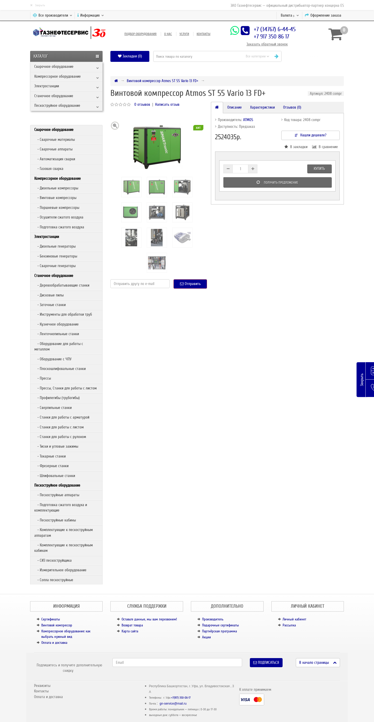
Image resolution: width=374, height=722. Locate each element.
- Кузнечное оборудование (56, 324)
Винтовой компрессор (56, 625)
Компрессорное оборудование (57, 76)
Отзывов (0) (292, 107)
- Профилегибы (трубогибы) (57, 397)
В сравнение (325, 146)
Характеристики (262, 107)
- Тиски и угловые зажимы (56, 446)
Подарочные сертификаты (220, 625)
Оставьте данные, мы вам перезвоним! (149, 619)
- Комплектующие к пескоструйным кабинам (63, 548)
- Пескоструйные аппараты (56, 495)
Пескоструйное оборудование (57, 105)
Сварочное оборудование (54, 66)
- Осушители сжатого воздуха (58, 217)
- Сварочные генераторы (55, 265)
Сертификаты (50, 619)
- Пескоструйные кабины (55, 520)
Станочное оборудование (53, 96)
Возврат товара (132, 625)
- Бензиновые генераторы (55, 256)
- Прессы (42, 378)
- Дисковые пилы (49, 295)
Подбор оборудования (140, 34)
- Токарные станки (50, 456)
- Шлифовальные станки (54, 475)
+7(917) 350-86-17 (181, 698)
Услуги (184, 34)
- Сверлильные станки (53, 407)
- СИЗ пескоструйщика (53, 560)
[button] (314, 56)
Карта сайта (130, 631)
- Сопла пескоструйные (53, 580)
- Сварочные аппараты (53, 149)
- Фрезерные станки (51, 465)
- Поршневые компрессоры (56, 207)
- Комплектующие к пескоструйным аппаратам (63, 532)
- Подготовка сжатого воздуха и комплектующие (60, 507)
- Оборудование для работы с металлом (58, 346)
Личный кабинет (294, 619)
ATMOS (248, 119)
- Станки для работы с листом (59, 427)
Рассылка (289, 625)
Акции (206, 637)
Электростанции (46, 86)
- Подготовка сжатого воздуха (59, 227)
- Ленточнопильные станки (56, 334)
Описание (234, 107)
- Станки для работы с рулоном (60, 436)
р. (290, 15)
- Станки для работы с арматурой (61, 417)
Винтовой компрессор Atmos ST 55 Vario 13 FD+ (162, 80)
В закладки (296, 146)
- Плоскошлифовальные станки (60, 368)
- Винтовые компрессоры (55, 197)
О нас (168, 34)
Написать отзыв (167, 104)
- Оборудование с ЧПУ (52, 359)
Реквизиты (42, 685)
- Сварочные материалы (54, 139)
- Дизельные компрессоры (56, 188)
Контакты (203, 34)
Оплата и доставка (54, 642)
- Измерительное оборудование (60, 570)
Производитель (212, 619)
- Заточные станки (50, 304)
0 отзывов (142, 104)
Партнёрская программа (219, 631)
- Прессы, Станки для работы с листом (65, 388)
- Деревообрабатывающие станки (61, 285)
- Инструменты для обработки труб (63, 314)
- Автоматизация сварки (54, 159)
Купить (319, 168)
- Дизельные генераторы (55, 246)
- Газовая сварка (48, 168)
